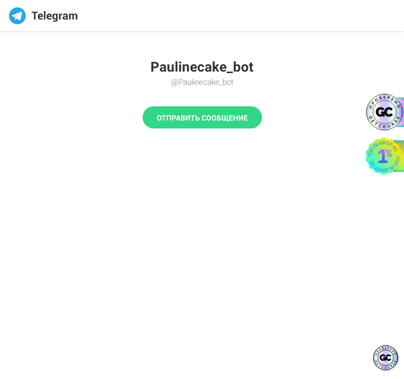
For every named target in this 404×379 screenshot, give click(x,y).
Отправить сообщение (202, 118)
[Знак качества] (385, 358)
